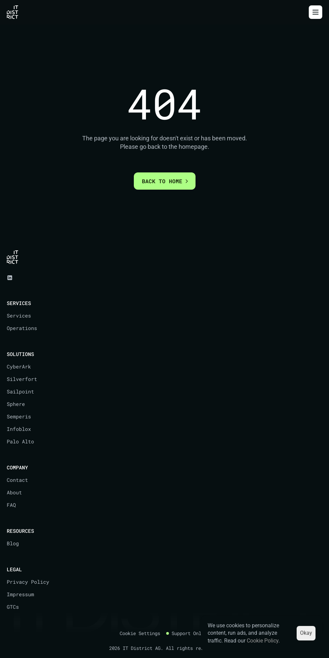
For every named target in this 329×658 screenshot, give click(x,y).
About (14, 492)
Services (19, 315)
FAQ (11, 504)
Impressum (20, 594)
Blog (13, 543)
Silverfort (22, 379)
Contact (17, 479)
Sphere (16, 404)
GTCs (13, 606)
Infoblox (19, 429)
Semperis (19, 416)
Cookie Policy (262, 640)
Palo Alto (20, 441)
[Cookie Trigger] (140, 633)
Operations (22, 328)
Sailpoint (20, 391)
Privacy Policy (28, 581)
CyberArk (19, 366)
